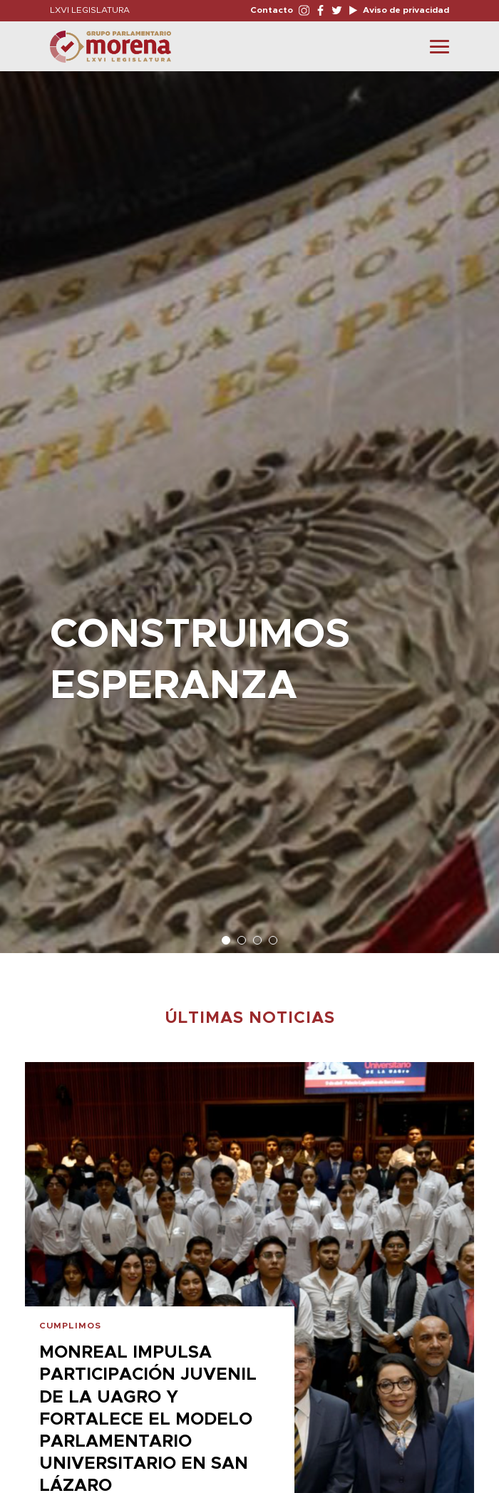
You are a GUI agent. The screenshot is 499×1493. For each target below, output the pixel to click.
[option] (249, 505)
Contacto (271, 10)
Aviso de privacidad (405, 10)
